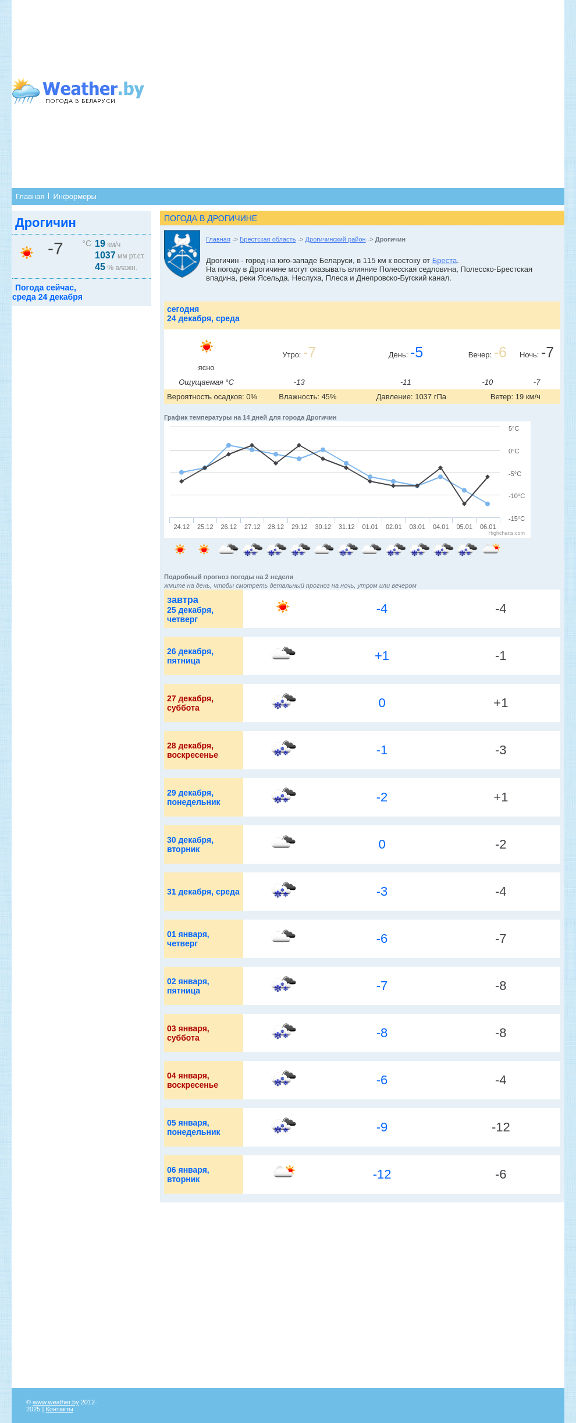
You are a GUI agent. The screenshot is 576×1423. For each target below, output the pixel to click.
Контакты (59, 1409)
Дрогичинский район (335, 239)
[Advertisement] (332, 93)
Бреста (444, 260)
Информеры (74, 196)
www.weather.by (56, 1402)
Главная (30, 196)
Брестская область (268, 239)
